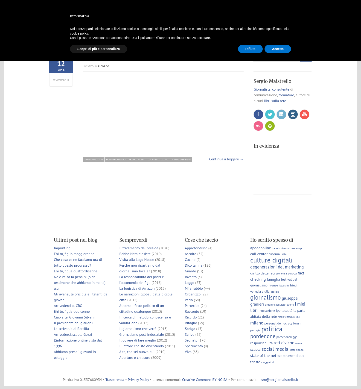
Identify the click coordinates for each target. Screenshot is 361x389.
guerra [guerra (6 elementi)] (290, 304)
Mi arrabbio (194, 288)
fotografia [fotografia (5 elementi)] (284, 285)
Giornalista (262, 89)
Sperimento (194, 346)
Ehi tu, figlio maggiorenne (74, 253)
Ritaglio (191, 323)
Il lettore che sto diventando (141, 346)
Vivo (188, 351)
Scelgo (190, 328)
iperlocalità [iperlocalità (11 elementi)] (284, 310)
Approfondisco (196, 248)
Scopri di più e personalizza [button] (98, 49)
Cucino (190, 259)
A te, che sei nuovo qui (136, 351)
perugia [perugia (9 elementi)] (255, 330)
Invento (191, 276)
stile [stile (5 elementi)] (279, 356)
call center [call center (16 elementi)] (259, 253)
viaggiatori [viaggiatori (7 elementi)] (267, 362)
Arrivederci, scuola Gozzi (73, 334)
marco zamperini (181, 159)
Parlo (189, 300)
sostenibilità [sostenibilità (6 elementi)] (296, 349)
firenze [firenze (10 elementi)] (273, 285)
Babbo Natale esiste (135, 253)
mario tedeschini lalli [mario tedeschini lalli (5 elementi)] (289, 316)
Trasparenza (114, 379)
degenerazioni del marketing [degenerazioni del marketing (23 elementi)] (277, 267)
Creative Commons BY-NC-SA (204, 379)
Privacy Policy (138, 379)
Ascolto (190, 253)
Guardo (190, 271)
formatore (286, 95)
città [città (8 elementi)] (284, 254)
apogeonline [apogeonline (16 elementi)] (260, 247)
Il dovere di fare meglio (137, 340)
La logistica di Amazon (136, 288)
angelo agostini (93, 159)
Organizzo (193, 294)
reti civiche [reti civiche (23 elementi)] (284, 342)
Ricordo (103, 66)
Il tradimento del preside (138, 248)
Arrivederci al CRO (68, 305)
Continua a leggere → (226, 159)
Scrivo (190, 334)
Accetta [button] (278, 49)
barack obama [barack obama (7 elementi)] (280, 248)
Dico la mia (194, 265)
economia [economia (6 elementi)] (281, 273)
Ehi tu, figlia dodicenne (72, 311)
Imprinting (62, 248)
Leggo (189, 282)
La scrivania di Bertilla (71, 328)
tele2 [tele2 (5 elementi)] (301, 356)
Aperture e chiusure (134, 357)
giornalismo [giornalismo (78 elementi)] (265, 297)
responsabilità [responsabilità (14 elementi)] (261, 342)
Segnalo (191, 340)
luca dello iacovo (158, 159)
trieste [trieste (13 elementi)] (255, 362)
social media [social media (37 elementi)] (275, 349)
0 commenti (61, 79)
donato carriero (115, 159)
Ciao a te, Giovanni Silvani (74, 317)
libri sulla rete (275, 100)
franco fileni (136, 159)
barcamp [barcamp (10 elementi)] (296, 248)
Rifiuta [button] (250, 49)
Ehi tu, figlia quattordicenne (75, 271)
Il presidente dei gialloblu (74, 323)
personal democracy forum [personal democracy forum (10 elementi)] (282, 323)
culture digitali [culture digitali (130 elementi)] (271, 260)
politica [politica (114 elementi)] (272, 329)
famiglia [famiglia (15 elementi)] (273, 279)
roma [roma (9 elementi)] (298, 343)
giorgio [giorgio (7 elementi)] (275, 291)
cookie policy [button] (79, 33)
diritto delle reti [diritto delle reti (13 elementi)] (262, 273)
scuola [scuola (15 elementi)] (255, 349)
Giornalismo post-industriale (141, 334)
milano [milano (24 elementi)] (256, 323)
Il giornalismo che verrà (137, 328)
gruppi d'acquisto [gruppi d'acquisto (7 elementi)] (275, 304)
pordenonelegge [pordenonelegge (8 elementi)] (287, 337)
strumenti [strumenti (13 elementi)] (290, 355)
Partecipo (192, 305)
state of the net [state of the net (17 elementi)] (263, 355)
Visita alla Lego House (136, 259)
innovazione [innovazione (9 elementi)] (267, 311)
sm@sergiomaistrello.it (279, 379)
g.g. (56, 288)
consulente (280, 89)
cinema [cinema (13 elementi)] (274, 254)
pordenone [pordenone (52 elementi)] (262, 336)
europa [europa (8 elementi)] (292, 273)
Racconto (192, 311)
